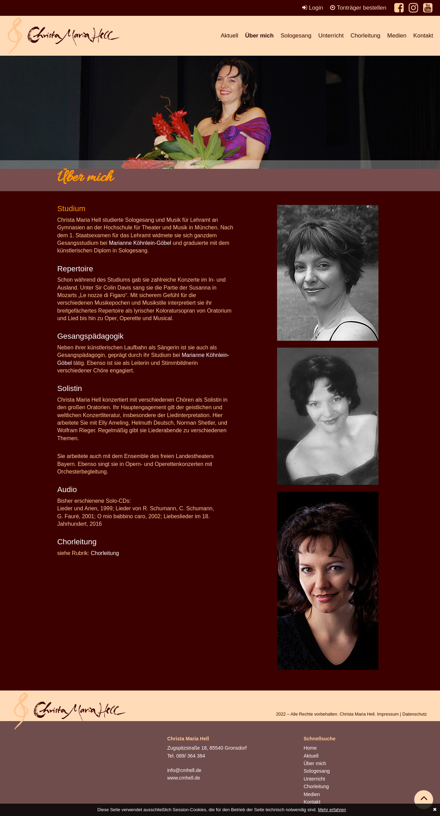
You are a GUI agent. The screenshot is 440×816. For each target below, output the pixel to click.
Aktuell (229, 35)
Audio (67, 489)
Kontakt (423, 35)
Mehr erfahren (332, 809)
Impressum (388, 714)
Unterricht (331, 35)
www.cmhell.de (183, 778)
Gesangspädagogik (90, 336)
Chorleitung (366, 35)
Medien (397, 35)
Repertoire (75, 268)
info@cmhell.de (184, 770)
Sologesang (295, 35)
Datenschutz (414, 714)
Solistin (69, 388)
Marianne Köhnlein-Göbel (140, 243)
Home (310, 748)
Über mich (259, 35)
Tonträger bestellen (358, 7)
